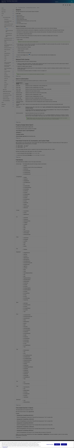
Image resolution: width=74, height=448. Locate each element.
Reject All (57, 445)
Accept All (64, 445)
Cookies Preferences (49, 445)
